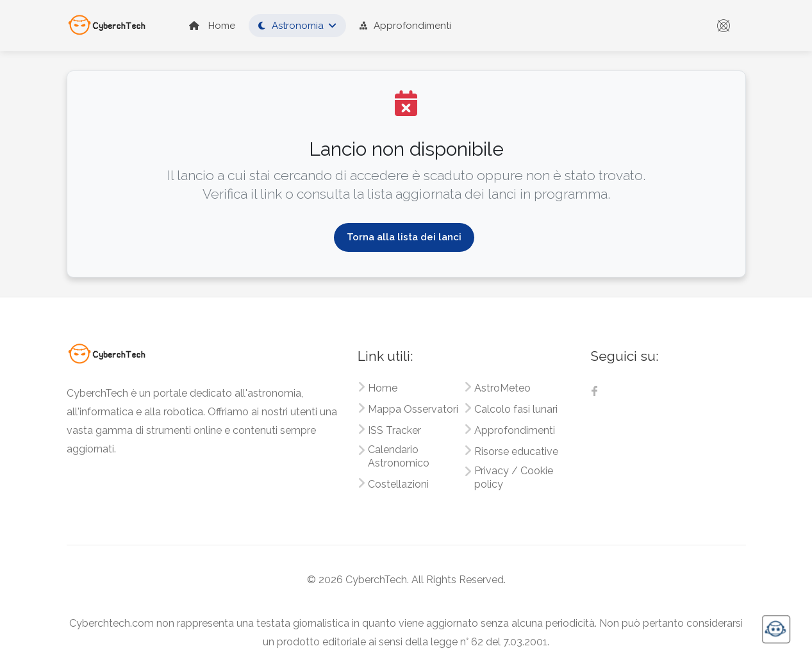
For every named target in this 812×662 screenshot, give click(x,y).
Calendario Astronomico (398, 456)
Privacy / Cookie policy (513, 477)
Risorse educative (516, 451)
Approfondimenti (405, 25)
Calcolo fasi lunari (516, 409)
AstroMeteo (502, 388)
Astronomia (291, 25)
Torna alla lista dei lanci (404, 237)
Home (212, 25)
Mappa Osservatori (413, 409)
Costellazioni (398, 484)
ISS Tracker (394, 430)
